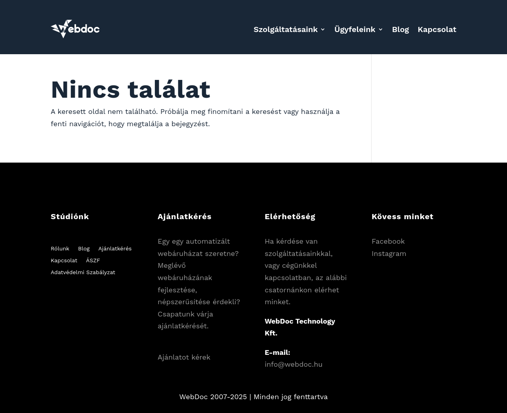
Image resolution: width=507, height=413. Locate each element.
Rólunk (60, 249)
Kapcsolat (437, 29)
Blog (400, 29)
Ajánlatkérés (115, 249)
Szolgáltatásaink (286, 29)
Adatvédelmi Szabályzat (83, 272)
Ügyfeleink (354, 29)
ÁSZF (93, 260)
